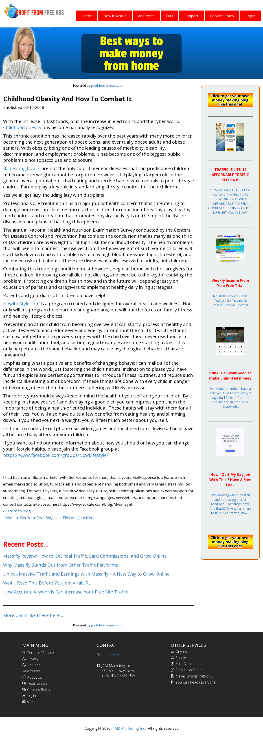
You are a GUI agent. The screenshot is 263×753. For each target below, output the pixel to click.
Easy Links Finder (189, 669)
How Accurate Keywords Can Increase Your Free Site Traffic (65, 592)
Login (31, 695)
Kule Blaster (185, 663)
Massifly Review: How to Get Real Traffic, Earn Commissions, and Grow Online (85, 556)
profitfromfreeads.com (107, 85)
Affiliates (34, 671)
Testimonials (37, 683)
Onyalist (181, 651)
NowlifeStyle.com (21, 304)
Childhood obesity (22, 127)
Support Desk (112, 654)
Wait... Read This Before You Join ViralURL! (47, 583)
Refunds (33, 664)
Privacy (32, 658)
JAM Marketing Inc (129, 728)
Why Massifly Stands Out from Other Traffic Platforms (60, 565)
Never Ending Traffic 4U (194, 676)
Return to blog (18, 511)
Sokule (180, 657)
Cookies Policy (38, 689)
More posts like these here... (33, 615)
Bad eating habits (21, 168)
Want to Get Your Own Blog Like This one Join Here (49, 517)
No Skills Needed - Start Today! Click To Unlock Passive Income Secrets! (230, 300)
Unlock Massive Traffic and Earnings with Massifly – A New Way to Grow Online (86, 574)
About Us (34, 677)
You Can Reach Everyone (195, 682)
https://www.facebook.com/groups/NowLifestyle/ (55, 455)
